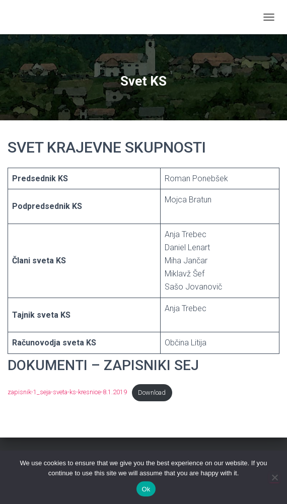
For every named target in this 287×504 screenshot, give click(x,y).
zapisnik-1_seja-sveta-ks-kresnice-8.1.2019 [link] (67, 392)
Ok (145, 489)
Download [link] (152, 392)
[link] (11, 17)
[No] (274, 477)
